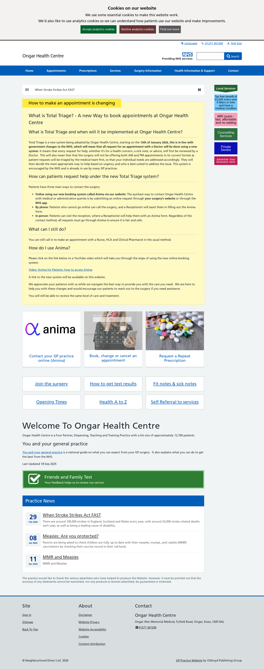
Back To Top (30, 629)
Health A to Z (113, 402)
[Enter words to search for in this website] (210, 56)
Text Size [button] (234, 43)
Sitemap (27, 622)
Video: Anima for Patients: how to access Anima (60, 270)
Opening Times (51, 402)
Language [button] (188, 43)
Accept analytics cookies (98, 29)
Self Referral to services (175, 402)
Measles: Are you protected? (71, 536)
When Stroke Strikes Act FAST (55, 90)
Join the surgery (51, 383)
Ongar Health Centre (43, 56)
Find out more (169, 29)
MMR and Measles (61, 557)
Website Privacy (89, 622)
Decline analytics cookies (137, 29)
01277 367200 (212, 43)
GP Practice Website (189, 660)
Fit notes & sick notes (174, 383)
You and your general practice (42, 452)
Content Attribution (92, 644)
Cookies (84, 636)
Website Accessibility (92, 629)
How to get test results (113, 383)
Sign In (26, 615)
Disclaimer (85, 615)
